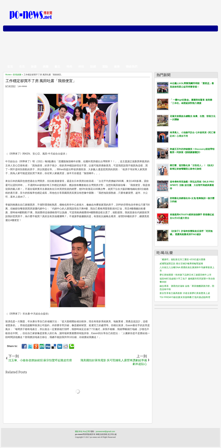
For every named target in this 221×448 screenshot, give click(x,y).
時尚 (69, 66)
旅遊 (34, 66)
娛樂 (45, 66)
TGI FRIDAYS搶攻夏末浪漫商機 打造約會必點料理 (185, 297)
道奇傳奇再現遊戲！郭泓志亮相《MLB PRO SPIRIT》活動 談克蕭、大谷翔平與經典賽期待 (192, 185)
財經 (93, 66)
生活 (22, 66)
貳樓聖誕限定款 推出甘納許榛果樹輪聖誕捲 (181, 263)
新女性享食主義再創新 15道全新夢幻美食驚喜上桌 (185, 293)
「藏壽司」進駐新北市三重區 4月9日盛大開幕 (182, 259)
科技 (81, 66)
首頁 (10, 66)
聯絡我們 (131, 66)
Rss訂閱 (86, 431)
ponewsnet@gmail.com (105, 431)
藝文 (57, 66)
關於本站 (78, 431)
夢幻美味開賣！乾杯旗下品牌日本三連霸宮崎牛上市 (185, 274)
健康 (117, 66)
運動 (105, 66)
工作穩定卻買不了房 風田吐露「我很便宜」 (41, 81)
